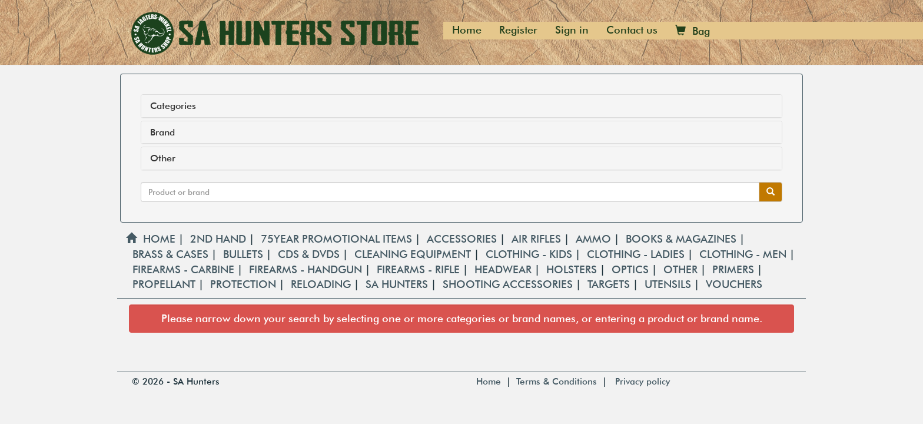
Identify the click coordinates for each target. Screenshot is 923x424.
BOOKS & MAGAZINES (682, 239)
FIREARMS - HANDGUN (307, 269)
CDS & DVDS (310, 254)
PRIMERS (734, 269)
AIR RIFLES (538, 239)
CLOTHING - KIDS (530, 254)
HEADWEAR (504, 269)
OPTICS (632, 269)
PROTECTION (244, 284)
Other (162, 158)
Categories (173, 106)
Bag (692, 31)
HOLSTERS (573, 269)
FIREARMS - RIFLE (420, 269)
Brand (162, 132)
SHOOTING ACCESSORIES (509, 284)
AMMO (595, 239)
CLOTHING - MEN (744, 254)
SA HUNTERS (398, 284)
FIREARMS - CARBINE (184, 269)
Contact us (632, 30)
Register (518, 30)
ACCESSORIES (463, 239)
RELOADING (322, 284)
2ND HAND (219, 239)
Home (467, 30)
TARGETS (610, 284)
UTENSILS (669, 284)
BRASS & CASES (171, 254)
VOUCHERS (734, 284)
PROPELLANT (165, 284)
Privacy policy (642, 381)
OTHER (681, 269)
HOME (150, 239)
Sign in (572, 30)
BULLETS (244, 254)
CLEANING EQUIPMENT (414, 254)
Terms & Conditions (556, 381)
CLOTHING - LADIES (637, 254)
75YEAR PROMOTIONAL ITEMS (338, 239)
